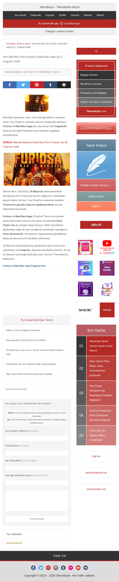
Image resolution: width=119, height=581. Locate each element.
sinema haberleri (14, 543)
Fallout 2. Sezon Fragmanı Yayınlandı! (23, 330)
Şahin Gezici (16, 72)
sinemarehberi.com (96, 489)
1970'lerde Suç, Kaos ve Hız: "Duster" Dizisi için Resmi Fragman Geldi (35, 352)
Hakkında (36, 15)
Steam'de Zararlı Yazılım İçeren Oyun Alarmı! (101, 346)
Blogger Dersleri (89, 75)
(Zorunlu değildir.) (21, 460)
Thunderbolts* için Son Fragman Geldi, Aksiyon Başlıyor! (31, 364)
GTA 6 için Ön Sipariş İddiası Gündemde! (97, 435)
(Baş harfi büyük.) (26, 475)
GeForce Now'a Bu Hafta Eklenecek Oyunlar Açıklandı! (100, 415)
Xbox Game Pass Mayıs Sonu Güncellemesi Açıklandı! (99, 368)
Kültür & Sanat (23, 43)
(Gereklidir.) (22, 431)
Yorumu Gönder (37, 519)
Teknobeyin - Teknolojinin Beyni (60, 7)
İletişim (100, 15)
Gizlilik (62, 15)
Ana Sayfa (20, 15)
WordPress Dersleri (90, 84)
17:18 (30, 72)
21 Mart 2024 (44, 72)
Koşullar (50, 15)
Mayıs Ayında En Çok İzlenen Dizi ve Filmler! (26, 340)
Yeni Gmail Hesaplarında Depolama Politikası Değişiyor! (100, 393)
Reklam (88, 15)
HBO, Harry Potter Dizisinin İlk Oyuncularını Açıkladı (29, 374)
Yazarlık (75, 15)
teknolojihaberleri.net (96, 472)
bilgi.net (96, 456)
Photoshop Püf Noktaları (93, 93)
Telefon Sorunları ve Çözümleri (97, 102)
